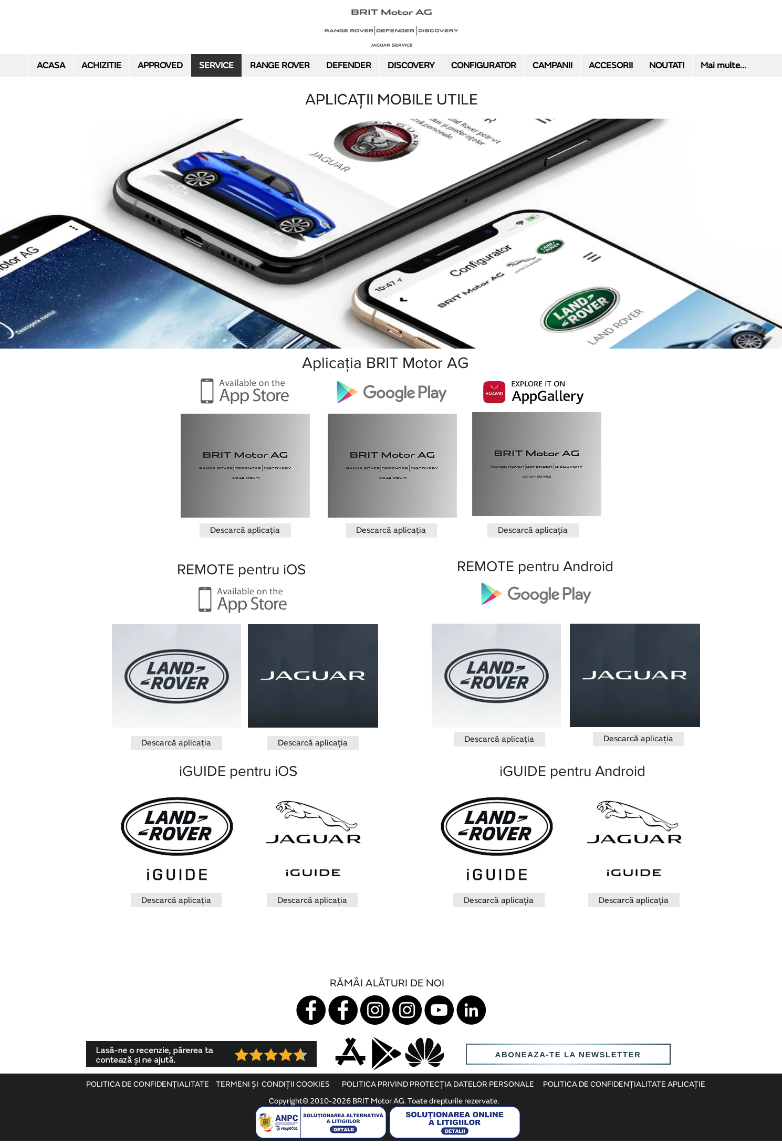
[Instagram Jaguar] (375, 1010)
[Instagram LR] (407, 1010)
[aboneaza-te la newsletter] (568, 1054)
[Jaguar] (311, 1010)
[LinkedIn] (471, 1010)
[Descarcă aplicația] (245, 530)
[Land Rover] (343, 1010)
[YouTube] (439, 1010)
